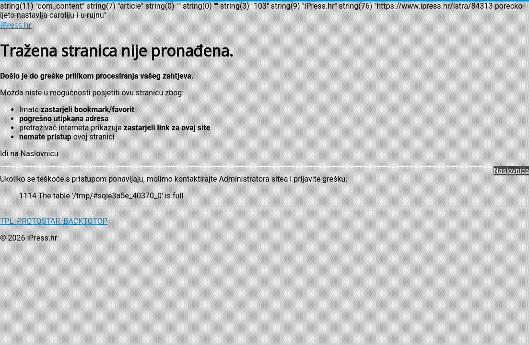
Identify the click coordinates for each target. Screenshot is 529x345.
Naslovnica (511, 170)
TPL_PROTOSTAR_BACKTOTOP (53, 221)
